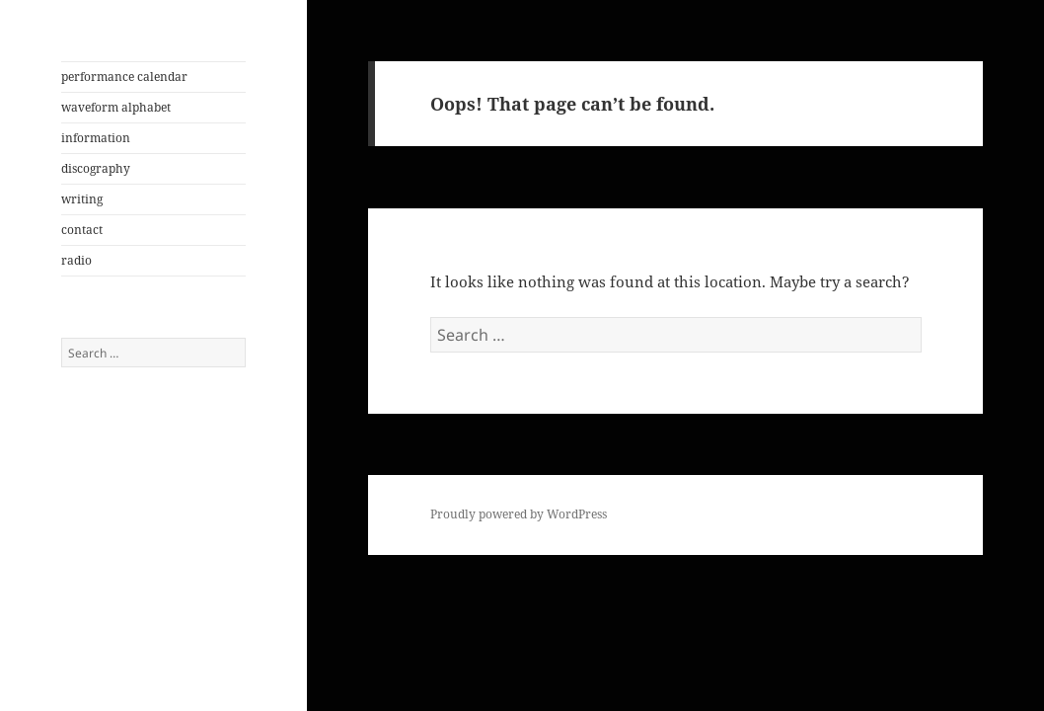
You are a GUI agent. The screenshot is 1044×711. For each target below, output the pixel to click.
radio (76, 260)
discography (95, 168)
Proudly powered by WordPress (518, 514)
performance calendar (124, 76)
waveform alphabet (116, 107)
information (95, 137)
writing (82, 199)
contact (82, 229)
